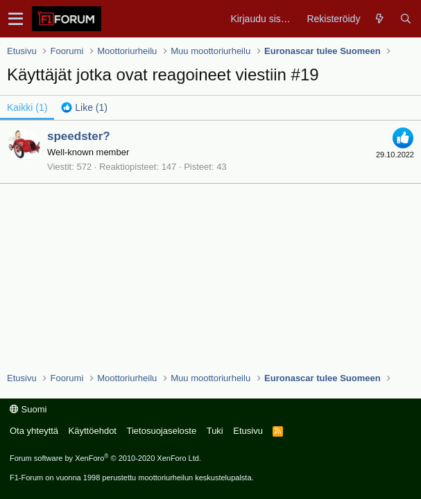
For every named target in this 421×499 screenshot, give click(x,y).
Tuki (215, 431)
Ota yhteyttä (34, 431)
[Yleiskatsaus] (380, 19)
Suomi (28, 409)
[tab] (84, 107)
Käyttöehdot (93, 431)
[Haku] (405, 19)
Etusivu (248, 431)
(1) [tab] (27, 107)
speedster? (78, 136)
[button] (15, 18)
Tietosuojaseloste (161, 431)
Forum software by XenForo (105, 458)
